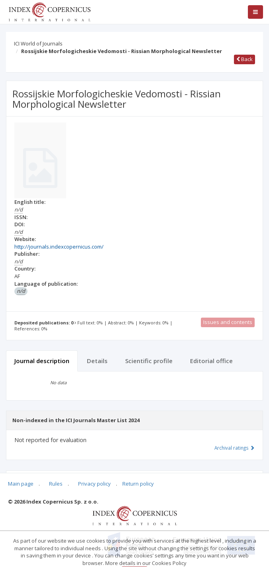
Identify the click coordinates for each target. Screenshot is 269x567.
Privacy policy (94, 483)
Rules (56, 483)
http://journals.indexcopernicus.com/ (59, 246)
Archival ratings (234, 448)
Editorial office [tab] (211, 361)
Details (97, 361)
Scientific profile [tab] (149, 361)
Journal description (41, 361)
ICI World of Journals (38, 43)
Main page (20, 483)
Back (244, 59)
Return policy (138, 483)
